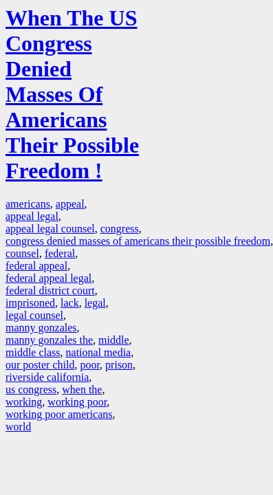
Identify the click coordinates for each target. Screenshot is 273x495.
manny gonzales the (49, 340)
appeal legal (32, 216)
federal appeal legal (48, 278)
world (18, 426)
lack (70, 303)
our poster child (40, 365)
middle (113, 340)
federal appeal (36, 266)
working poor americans (59, 414)
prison (119, 365)
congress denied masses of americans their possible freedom (138, 241)
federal (60, 253)
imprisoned (30, 303)
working (24, 402)
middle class (33, 352)
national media (98, 352)
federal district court (50, 290)
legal (95, 303)
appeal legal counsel (50, 228)
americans (28, 204)
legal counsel (34, 315)
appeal (70, 204)
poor (90, 365)
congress (119, 228)
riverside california (47, 377)
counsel (22, 253)
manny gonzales (41, 327)
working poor (77, 402)
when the (82, 389)
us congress (31, 389)
